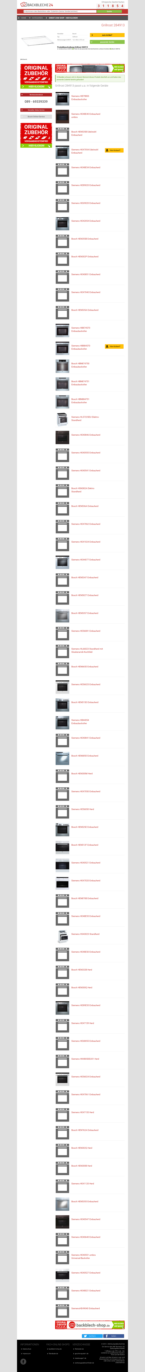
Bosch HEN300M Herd (82, 773)
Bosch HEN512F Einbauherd (84, 845)
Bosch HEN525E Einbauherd (84, 827)
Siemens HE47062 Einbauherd (85, 524)
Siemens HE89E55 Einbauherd (85, 1005)
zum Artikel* (107, 35)
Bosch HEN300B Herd (81, 1166)
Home (23, 18)
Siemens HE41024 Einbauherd (85, 542)
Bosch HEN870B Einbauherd (84, 898)
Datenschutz (27, 1349)
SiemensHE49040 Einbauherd (85, 1308)
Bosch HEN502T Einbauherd (84, 595)
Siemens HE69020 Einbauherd (85, 203)
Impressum (27, 1353)
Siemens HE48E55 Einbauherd (85, 916)
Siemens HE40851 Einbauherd (85, 274)
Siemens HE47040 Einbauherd (85, 292)
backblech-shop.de (55, 1349)
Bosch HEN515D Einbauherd (84, 702)
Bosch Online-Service (36, 117)
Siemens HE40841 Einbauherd (85, 738)
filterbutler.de (79, 1349)
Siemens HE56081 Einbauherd (85, 631)
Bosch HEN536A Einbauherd (84, 506)
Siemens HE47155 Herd (82, 1112)
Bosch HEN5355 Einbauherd (84, 1201)
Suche (109, 11)
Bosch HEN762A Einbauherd (84, 1130)
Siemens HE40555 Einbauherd (85, 452)
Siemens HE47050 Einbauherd (85, 791)
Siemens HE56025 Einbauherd (85, 684)
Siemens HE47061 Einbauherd (85, 1094)
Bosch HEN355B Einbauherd (84, 239)
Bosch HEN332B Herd (81, 970)
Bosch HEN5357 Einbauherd (84, 613)
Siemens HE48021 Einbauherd (85, 1290)
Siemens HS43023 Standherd (85, 934)
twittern (92, 1336)
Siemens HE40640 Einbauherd (85, 1237)
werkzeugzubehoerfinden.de (84, 1363)
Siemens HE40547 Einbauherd (85, 1219)
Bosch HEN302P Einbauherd (84, 256)
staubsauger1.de (80, 1358)
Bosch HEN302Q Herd (81, 1148)
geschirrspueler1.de (81, 1353)
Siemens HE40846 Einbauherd (85, 435)
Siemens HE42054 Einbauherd (85, 221)
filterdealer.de (53, 1353)
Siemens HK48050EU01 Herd (85, 1059)
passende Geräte (107, 42)
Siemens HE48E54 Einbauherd (85, 167)
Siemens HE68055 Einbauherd (85, 1041)
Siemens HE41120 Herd (82, 1183)
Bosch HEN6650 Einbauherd (84, 666)
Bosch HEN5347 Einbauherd (84, 577)
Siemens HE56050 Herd (82, 809)
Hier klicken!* (115, 150)
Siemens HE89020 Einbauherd (85, 185)
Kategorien (37, 18)
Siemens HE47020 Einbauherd (85, 880)
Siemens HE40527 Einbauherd (85, 1273)
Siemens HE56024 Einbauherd (85, 1076)
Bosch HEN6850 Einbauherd (84, 756)
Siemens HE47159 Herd (82, 1023)
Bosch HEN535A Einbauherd (84, 310)
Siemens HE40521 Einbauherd (85, 863)
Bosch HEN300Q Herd (81, 987)
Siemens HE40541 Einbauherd (85, 470)
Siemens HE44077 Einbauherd (85, 559)
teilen (113, 1336)
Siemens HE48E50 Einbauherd (85, 952)
